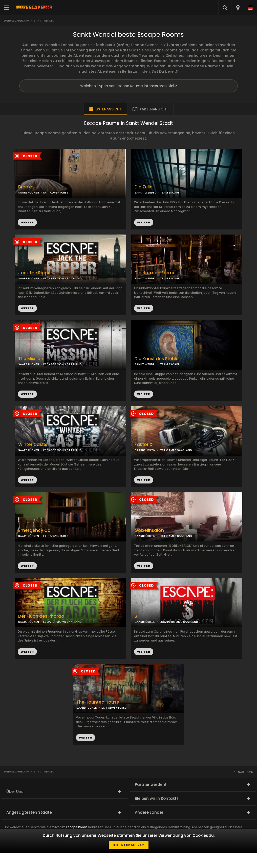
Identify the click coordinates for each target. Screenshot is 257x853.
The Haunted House (97, 702)
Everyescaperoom (16, 21)
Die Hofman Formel (156, 273)
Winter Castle (33, 444)
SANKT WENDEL (145, 192)
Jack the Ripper (35, 273)
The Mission (30, 358)
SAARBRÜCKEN (28, 192)
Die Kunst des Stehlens (159, 358)
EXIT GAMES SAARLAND (176, 450)
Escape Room (76, 827)
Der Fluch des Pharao (41, 616)
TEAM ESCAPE (170, 192)
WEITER (143, 222)
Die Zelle (144, 187)
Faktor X (143, 444)
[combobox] (237, 7)
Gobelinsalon (149, 530)
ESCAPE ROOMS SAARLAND (62, 278)
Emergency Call (35, 530)
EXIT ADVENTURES (55, 192)
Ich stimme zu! (129, 844)
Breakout (28, 187)
